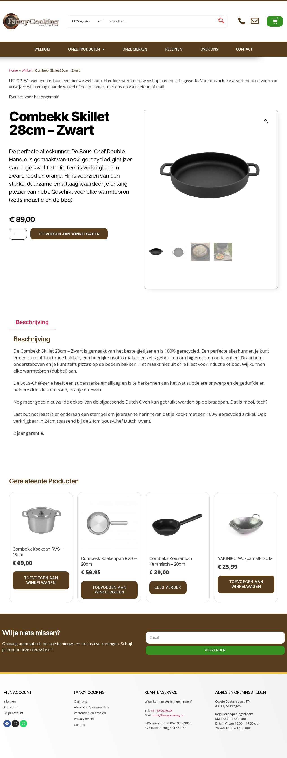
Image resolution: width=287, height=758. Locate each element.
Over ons (209, 49)
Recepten (174, 49)
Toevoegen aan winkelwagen (69, 233)
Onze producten (86, 49)
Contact (244, 49)
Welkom (42, 49)
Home (13, 70)
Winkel (26, 70)
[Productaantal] (18, 234)
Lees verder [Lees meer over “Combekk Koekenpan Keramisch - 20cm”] (168, 587)
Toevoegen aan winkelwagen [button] (41, 580)
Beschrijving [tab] (32, 322)
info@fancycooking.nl (167, 715)
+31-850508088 (162, 710)
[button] (266, 121)
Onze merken (134, 49)
